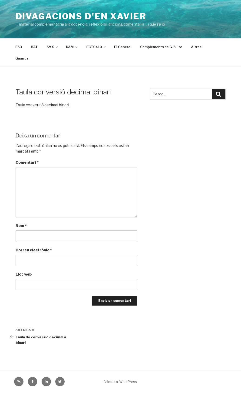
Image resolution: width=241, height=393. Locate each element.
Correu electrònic (34, 250)
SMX (52, 47)
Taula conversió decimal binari (42, 105)
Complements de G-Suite (161, 47)
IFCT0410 (96, 47)
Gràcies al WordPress (120, 382)
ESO (18, 47)
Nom (21, 225)
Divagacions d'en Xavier (81, 16)
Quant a (22, 58)
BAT (34, 47)
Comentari (27, 162)
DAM (72, 47)
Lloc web (24, 274)
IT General (122, 47)
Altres (196, 47)
